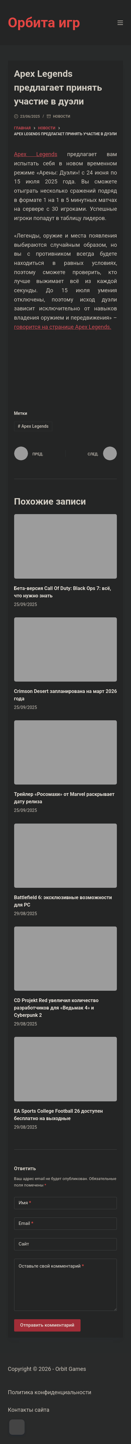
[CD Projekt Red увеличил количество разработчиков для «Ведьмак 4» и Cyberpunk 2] (65, 959)
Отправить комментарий (47, 1325)
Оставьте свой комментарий (51, 1266)
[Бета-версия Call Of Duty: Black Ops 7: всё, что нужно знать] (65, 546)
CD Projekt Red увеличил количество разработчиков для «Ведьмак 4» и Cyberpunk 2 (56, 1007)
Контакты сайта (29, 1410)
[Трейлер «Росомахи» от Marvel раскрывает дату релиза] (65, 752)
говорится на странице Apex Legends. (62, 327)
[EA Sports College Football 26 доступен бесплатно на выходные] (65, 1069)
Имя (25, 1203)
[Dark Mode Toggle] (17, 1427)
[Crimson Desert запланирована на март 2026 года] (65, 649)
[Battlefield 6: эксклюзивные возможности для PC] (65, 856)
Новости (61, 116)
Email (26, 1223)
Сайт (24, 1244)
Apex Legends (36, 154)
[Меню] (120, 23)
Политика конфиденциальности (49, 1392)
